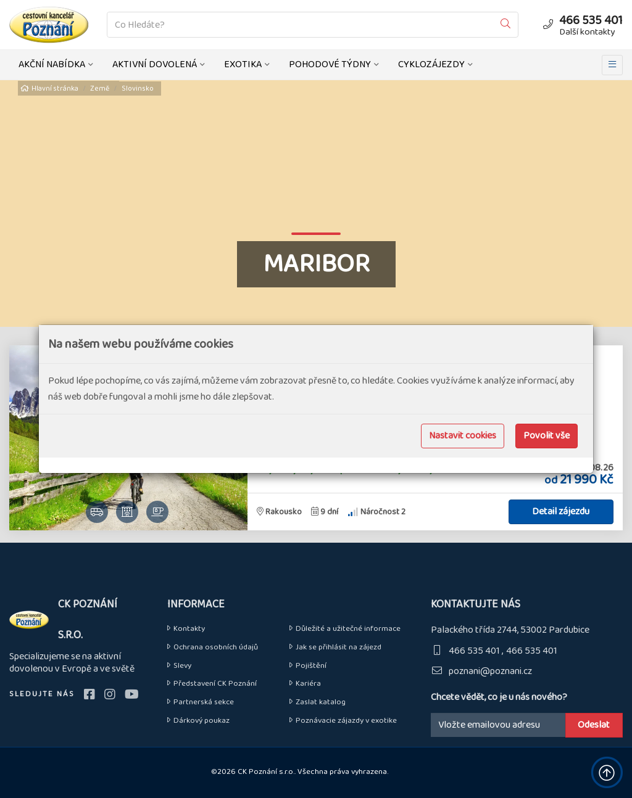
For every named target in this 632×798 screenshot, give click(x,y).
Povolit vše (546, 435)
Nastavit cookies (462, 435)
